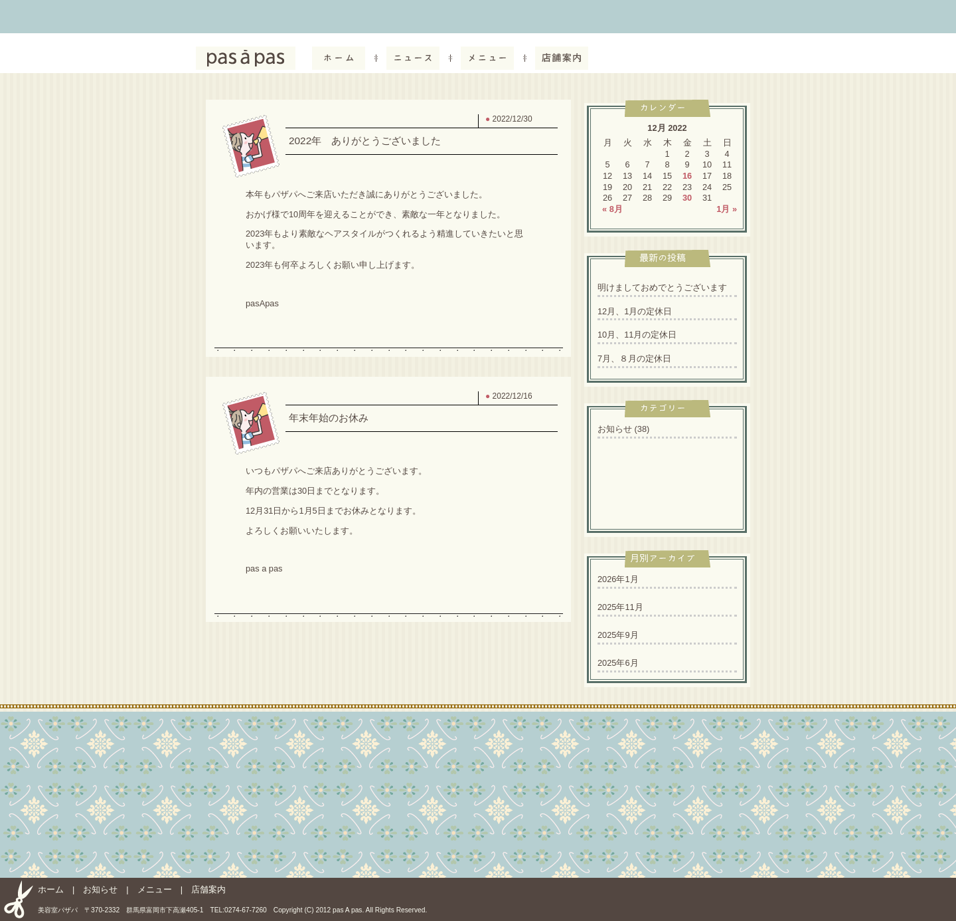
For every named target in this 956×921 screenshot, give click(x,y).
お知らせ (615, 429)
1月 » (726, 209)
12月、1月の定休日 (635, 311)
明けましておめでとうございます (662, 287)
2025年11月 (620, 607)
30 (687, 198)
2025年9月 (618, 635)
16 (687, 176)
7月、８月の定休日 (634, 358)
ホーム (51, 889)
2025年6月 (618, 663)
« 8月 (612, 209)
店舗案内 (208, 889)
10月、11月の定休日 (637, 335)
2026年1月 (618, 579)
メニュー (154, 889)
